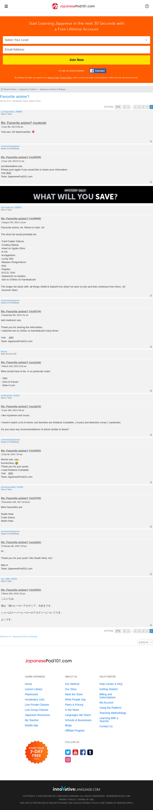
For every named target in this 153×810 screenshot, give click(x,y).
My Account (106, 702)
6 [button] (143, 107)
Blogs (68, 725)
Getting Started (108, 689)
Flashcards (31, 694)
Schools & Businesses (78, 720)
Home (28, 684)
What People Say (75, 699)
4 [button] (135, 107)
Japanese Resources (37, 715)
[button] (147, 6)
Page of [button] (118, 107)
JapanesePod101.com (118, 796)
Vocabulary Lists (34, 699)
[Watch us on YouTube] (75, 752)
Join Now (76, 60)
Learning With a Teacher (108, 720)
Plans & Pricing (74, 704)
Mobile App (31, 725)
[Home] (73, 9)
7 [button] (147, 107)
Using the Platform (110, 707)
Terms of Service (115, 803)
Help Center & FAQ (110, 684)
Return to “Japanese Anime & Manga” (19, 636)
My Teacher (32, 720)
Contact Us (106, 726)
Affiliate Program (75, 730)
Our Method (72, 684)
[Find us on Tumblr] (90, 752)
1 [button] (128, 107)
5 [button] (139, 107)
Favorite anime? (14, 96)
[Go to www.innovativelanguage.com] (76, 788)
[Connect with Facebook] (98, 71)
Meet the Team (74, 694)
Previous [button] (124, 107)
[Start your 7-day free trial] (36, 752)
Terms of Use (53, 78)
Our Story (70, 689)
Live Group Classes (36, 709)
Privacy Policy (66, 78)
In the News (72, 709)
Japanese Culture (28, 89)
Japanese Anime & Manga (52, 89)
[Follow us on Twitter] (68, 752)
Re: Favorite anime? (16, 123)
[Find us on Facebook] (83, 752)
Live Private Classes (37, 704)
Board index (10, 89)
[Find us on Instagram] (68, 759)
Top (151, 141)
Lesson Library (33, 689)
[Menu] (6, 6)
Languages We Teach (78, 715)
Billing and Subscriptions (107, 696)
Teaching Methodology (112, 712)
